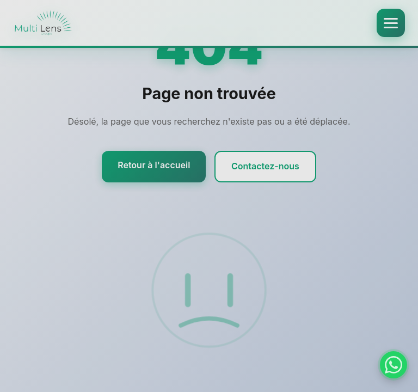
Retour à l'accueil (154, 166)
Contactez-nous (265, 167)
